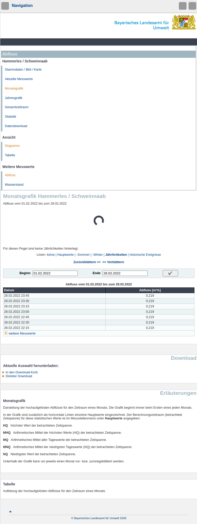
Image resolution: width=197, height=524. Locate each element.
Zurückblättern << (87, 262)
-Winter (97, 255)
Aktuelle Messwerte (19, 79)
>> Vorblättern (113, 262)
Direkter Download (19, 376)
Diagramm (12, 146)
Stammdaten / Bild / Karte (23, 69)
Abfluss (10, 175)
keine (51, 255)
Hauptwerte (65, 255)
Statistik (10, 116)
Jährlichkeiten (116, 255)
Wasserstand (14, 184)
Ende (97, 273)
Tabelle (10, 155)
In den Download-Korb (22, 372)
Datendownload (16, 126)
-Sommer (83, 255)
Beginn (24, 273)
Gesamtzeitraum (16, 107)
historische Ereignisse (145, 255)
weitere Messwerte (22, 333)
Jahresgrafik (14, 98)
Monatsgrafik (14, 88)
